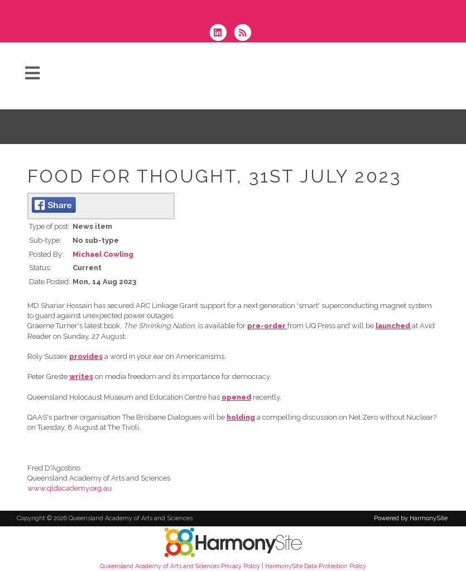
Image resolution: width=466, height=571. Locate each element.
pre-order (266, 326)
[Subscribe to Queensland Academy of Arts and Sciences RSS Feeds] (245, 34)
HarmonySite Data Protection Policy (315, 566)
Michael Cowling (103, 254)
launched (393, 326)
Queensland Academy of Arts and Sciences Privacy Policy (180, 566)
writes (81, 376)
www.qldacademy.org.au (69, 488)
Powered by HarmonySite (411, 518)
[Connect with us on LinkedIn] (221, 34)
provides (86, 356)
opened (236, 397)
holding (241, 417)
